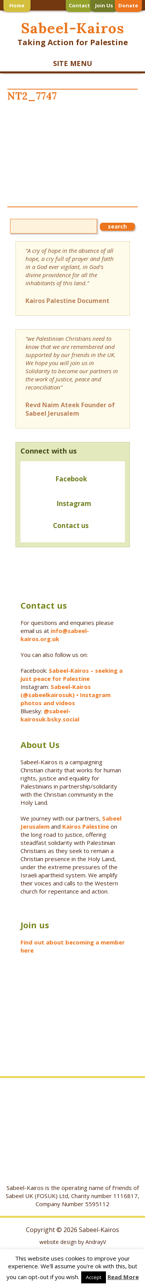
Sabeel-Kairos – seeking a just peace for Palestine (71, 674)
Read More (123, 1277)
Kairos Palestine (85, 826)
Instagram (73, 503)
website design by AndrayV (72, 1242)
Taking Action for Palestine (72, 42)
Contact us (57, 526)
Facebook (71, 479)
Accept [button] (93, 1277)
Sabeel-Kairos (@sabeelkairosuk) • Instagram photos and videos (65, 695)
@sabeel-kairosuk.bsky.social (50, 715)
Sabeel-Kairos (72, 28)
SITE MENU (72, 63)
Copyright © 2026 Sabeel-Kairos (72, 1229)
